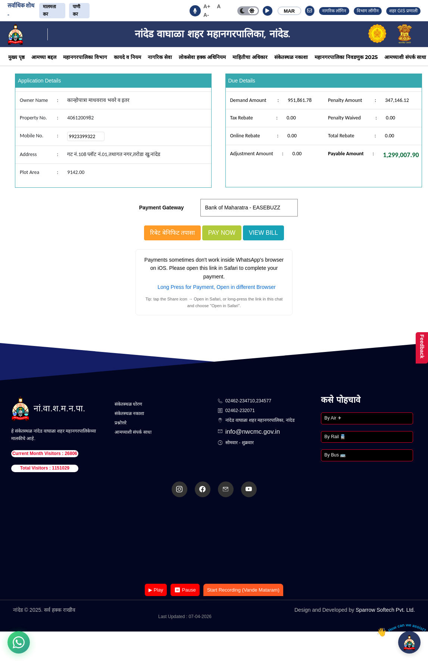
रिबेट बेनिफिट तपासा (172, 233)
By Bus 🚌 (335, 455)
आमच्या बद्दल (43, 57)
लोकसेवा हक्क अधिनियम (202, 57)
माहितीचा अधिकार (250, 57)
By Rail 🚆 (335, 436)
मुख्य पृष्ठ (16, 57)
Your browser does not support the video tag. (214, 541)
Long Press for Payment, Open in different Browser (216, 287)
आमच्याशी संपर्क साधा (405, 57)
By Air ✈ (332, 418)
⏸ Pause (185, 590)
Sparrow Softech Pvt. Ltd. (385, 610)
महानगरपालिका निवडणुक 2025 (346, 57)
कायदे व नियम (127, 57)
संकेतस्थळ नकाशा (291, 57)
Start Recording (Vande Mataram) (243, 590)
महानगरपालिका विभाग (85, 57)
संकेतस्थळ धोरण (128, 404)
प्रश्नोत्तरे (120, 422)
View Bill (263, 233)
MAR (289, 11)
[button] (267, 11)
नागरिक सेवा (160, 57)
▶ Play (156, 590)
